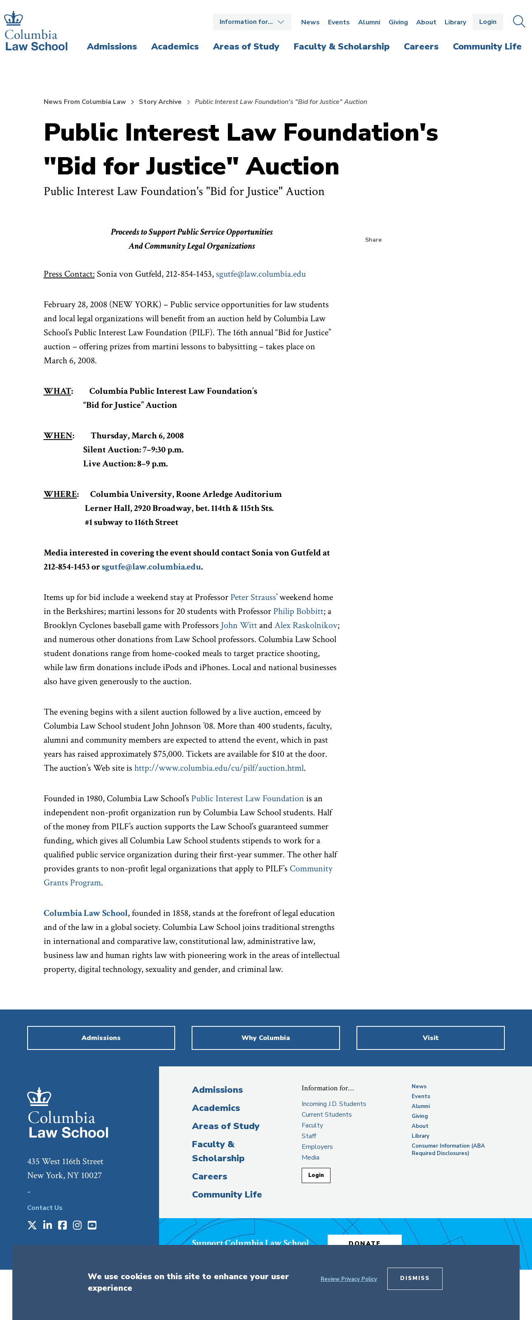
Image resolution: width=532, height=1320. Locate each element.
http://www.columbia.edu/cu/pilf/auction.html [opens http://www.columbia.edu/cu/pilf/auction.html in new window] (219, 768)
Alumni (369, 22)
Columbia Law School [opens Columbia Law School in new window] (86, 913)
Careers (209, 1176)
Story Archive (160, 101)
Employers (317, 1146)
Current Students (327, 1114)
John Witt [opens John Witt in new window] (239, 625)
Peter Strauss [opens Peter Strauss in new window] (253, 597)
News (310, 22)
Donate (365, 1244)
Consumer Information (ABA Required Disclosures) (448, 1149)
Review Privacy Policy (349, 1279)
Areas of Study (226, 1126)
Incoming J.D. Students (334, 1103)
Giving (398, 22)
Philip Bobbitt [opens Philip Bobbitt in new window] (298, 611)
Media (310, 1157)
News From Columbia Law (85, 101)
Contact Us (45, 1207)
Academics (216, 1108)
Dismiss (415, 1278)
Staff (309, 1136)
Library (455, 22)
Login (488, 21)
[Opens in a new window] (32, 1226)
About (426, 22)
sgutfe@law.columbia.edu (261, 274)
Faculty (312, 1125)
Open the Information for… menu (252, 22)
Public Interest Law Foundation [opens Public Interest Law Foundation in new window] (248, 799)
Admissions (217, 1090)
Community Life (227, 1194)
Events (339, 22)
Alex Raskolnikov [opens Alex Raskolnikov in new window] (305, 625)
